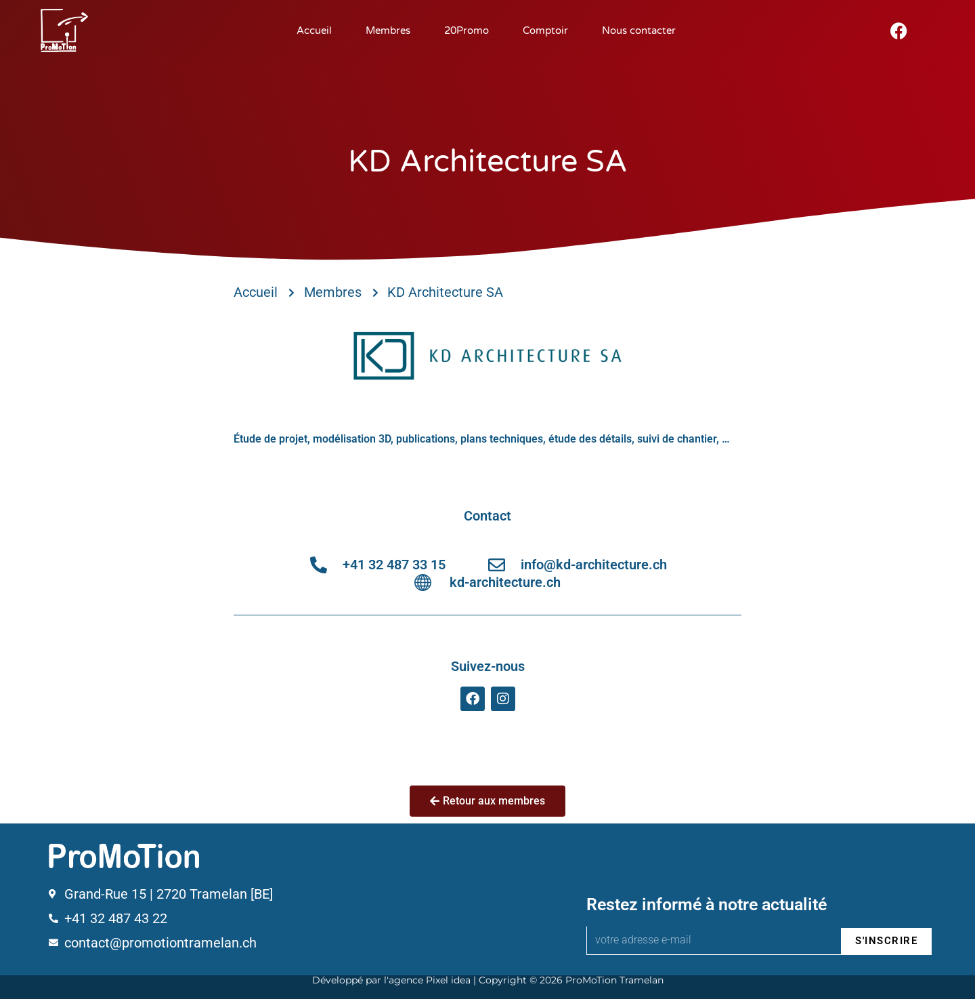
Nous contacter (639, 30)
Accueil (314, 30)
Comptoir (545, 30)
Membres (388, 30)
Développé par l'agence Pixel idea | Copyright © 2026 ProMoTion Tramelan (488, 980)
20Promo (466, 30)
